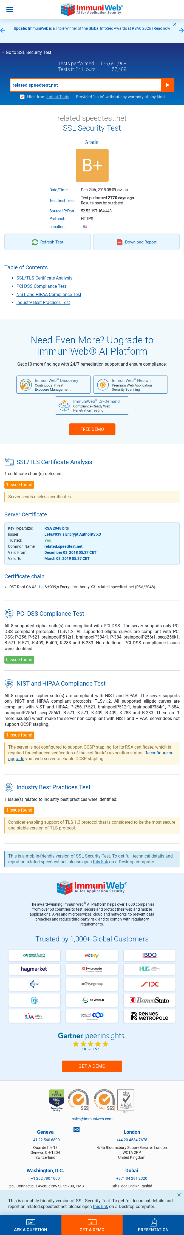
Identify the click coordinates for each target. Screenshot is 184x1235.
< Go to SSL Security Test (26, 52)
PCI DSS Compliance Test (41, 286)
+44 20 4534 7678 (131, 1140)
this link (100, 1206)
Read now (162, 28)
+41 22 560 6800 (45, 1140)
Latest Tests (58, 96)
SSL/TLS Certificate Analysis (44, 278)
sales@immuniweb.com (92, 1119)
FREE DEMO (92, 429)
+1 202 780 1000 (45, 1178)
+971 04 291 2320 (131, 1178)
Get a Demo (92, 1066)
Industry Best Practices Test (43, 302)
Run (167, 85)
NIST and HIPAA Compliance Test (48, 294)
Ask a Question (30, 1229)
